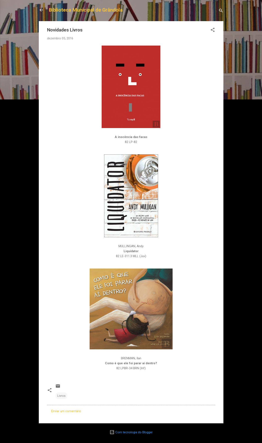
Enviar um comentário (66, 411)
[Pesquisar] (220, 11)
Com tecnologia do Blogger (131, 432)
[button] (212, 30)
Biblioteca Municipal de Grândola (86, 10)
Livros (61, 396)
